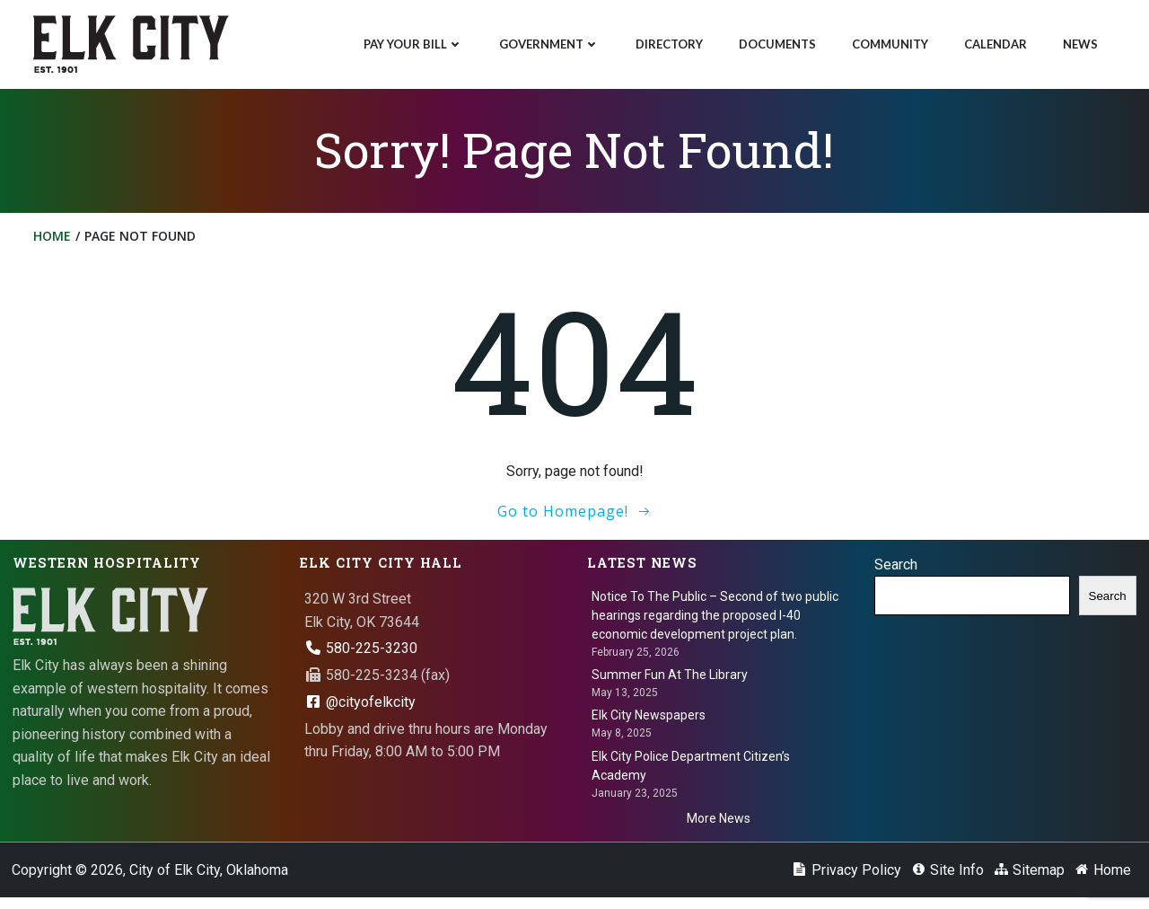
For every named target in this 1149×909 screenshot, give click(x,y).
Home (55, 241)
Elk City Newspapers (649, 723)
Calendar (993, 41)
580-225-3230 (361, 655)
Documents (775, 41)
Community (888, 41)
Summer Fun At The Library (670, 682)
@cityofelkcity (361, 709)
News (1078, 41)
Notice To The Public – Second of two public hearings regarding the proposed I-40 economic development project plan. (715, 622)
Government (547, 41)
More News (718, 825)
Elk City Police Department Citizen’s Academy (691, 773)
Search (896, 571)
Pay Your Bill (411, 41)
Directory (667, 41)
